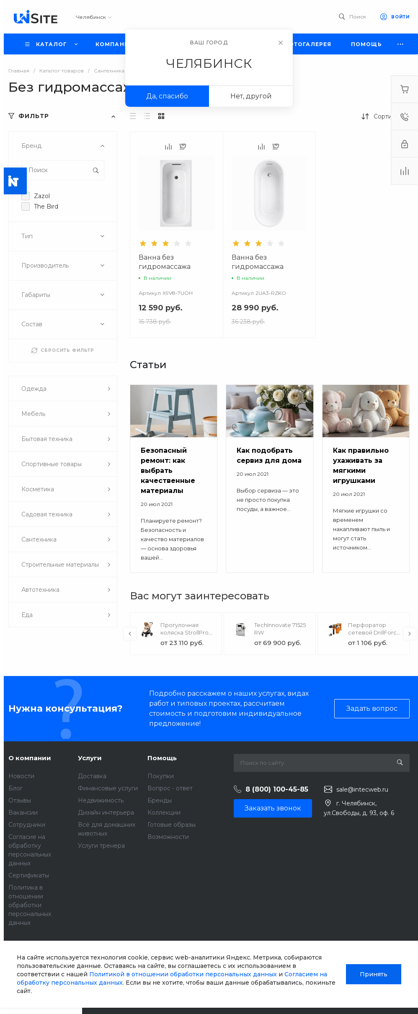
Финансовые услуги (108, 788)
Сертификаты (28, 875)
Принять (373, 974)
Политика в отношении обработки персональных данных (29, 905)
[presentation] (130, 633)
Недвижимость (101, 800)
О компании (29, 758)
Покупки (160, 776)
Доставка (92, 776)
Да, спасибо (167, 96)
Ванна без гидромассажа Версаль (258, 266)
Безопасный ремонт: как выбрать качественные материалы (168, 470)
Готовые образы (171, 824)
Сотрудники (26, 824)
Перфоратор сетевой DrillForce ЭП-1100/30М (374, 632)
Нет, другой (251, 96)
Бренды (159, 800)
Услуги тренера (101, 845)
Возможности (168, 837)
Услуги (90, 758)
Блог (15, 788)
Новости (21, 776)
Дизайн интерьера (106, 812)
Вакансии (23, 812)
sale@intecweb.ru (362, 789)
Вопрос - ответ (170, 788)
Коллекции (164, 812)
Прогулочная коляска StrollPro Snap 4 (184, 632)
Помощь (162, 758)
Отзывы (19, 800)
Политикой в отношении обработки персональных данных (183, 974)
